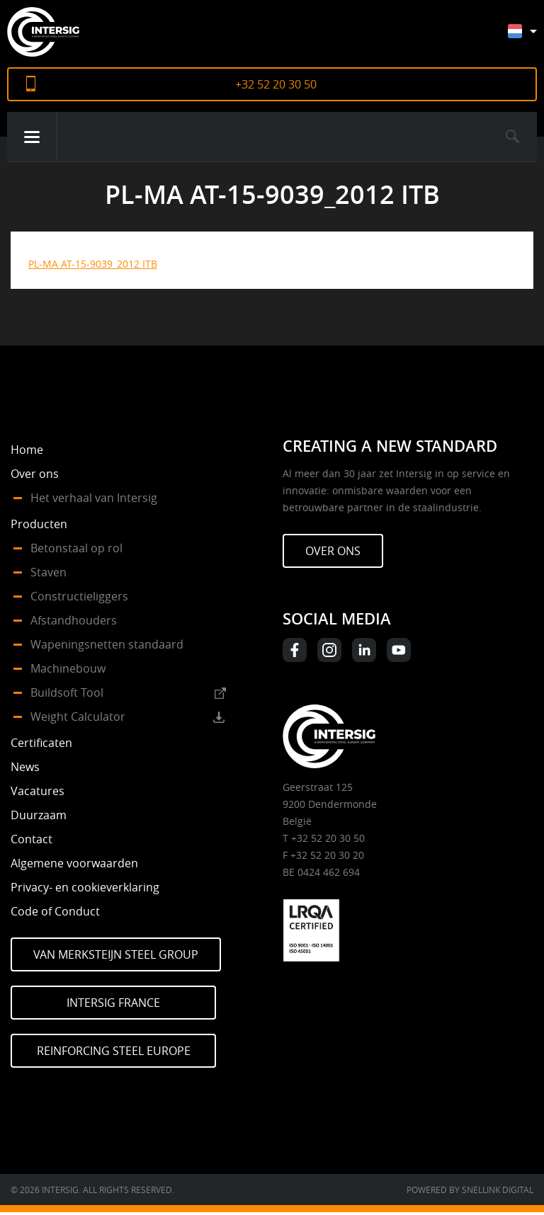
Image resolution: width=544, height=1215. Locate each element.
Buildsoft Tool (66, 692)
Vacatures (37, 791)
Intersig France (113, 1002)
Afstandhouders (73, 620)
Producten (39, 524)
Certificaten (41, 743)
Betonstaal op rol (76, 548)
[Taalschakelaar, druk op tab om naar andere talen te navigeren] (533, 38)
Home (27, 449)
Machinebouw (68, 668)
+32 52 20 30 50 (276, 84)
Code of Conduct (55, 911)
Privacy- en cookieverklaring (85, 887)
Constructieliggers (79, 596)
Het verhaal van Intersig (93, 498)
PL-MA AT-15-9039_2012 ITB (92, 263)
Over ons (35, 473)
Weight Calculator (77, 716)
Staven (48, 572)
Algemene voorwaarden (74, 863)
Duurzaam (39, 815)
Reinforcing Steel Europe (114, 1051)
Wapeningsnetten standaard (106, 644)
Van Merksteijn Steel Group (115, 954)
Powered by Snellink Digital (470, 1189)
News (25, 767)
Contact (31, 839)
